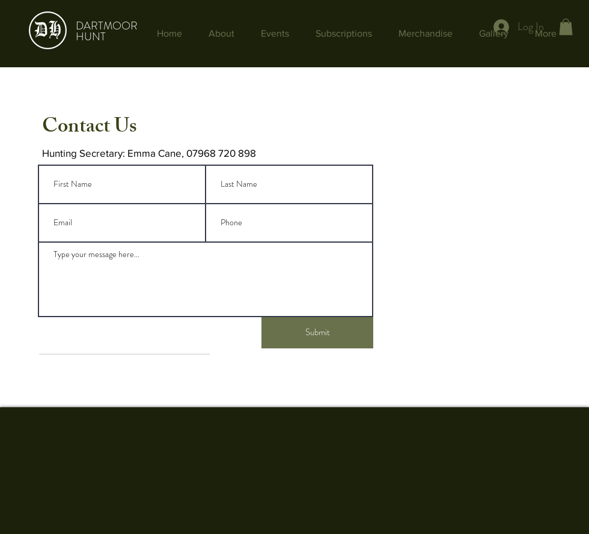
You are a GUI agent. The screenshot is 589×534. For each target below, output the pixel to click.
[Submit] (317, 332)
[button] (566, 27)
